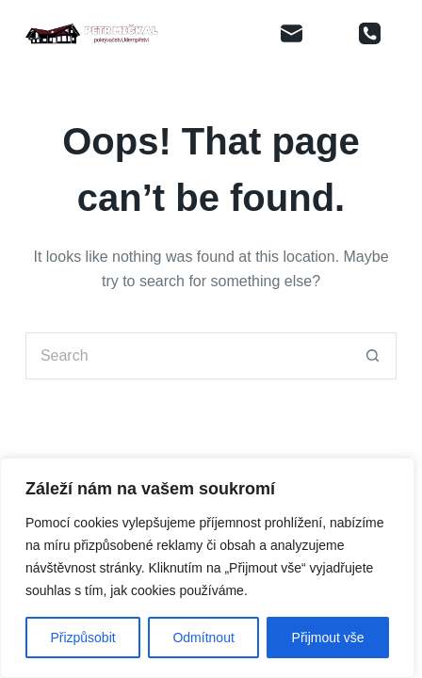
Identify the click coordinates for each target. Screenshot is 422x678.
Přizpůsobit (82, 637)
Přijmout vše (328, 637)
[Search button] (373, 355)
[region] (207, 568)
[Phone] (370, 33)
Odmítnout (203, 637)
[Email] (292, 33)
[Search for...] (187, 355)
